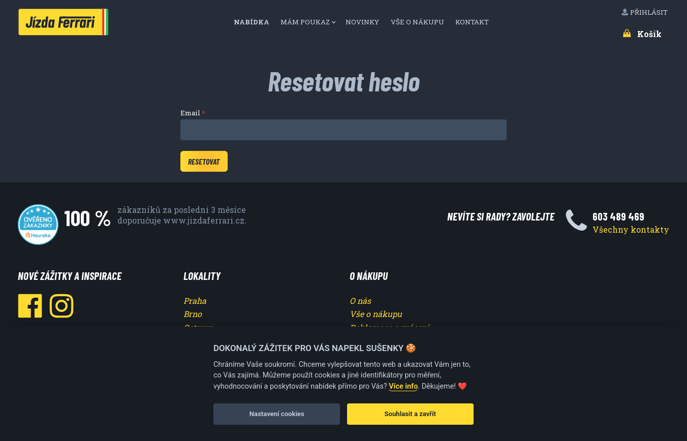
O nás (360, 300)
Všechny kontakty (630, 229)
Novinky (363, 21)
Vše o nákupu (418, 21)
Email (190, 112)
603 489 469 (618, 216)
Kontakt (472, 21)
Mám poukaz (305, 21)
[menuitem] (255, 22)
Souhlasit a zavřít (410, 414)
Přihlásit (645, 12)
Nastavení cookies (276, 414)
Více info (403, 386)
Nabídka (252, 21)
